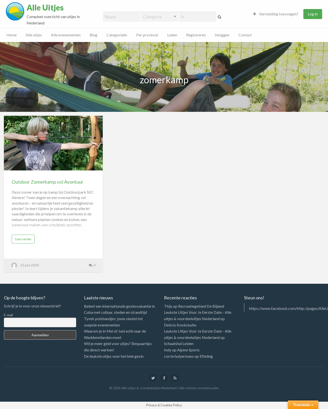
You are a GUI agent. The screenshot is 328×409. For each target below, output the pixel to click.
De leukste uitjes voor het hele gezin (114, 356)
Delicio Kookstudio (180, 325)
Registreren (196, 35)
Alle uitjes (34, 35)
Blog (93, 35)
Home (11, 35)
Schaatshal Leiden (179, 343)
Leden (172, 35)
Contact (245, 35)
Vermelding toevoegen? (275, 14)
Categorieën (116, 35)
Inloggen (222, 35)
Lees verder (23, 239)
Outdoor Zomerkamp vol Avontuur (47, 182)
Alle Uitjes (45, 7)
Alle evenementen (66, 35)
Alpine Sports (188, 349)
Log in (313, 14)
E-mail (8, 315)
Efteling (206, 356)
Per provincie (147, 35)
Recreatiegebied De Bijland (201, 306)
